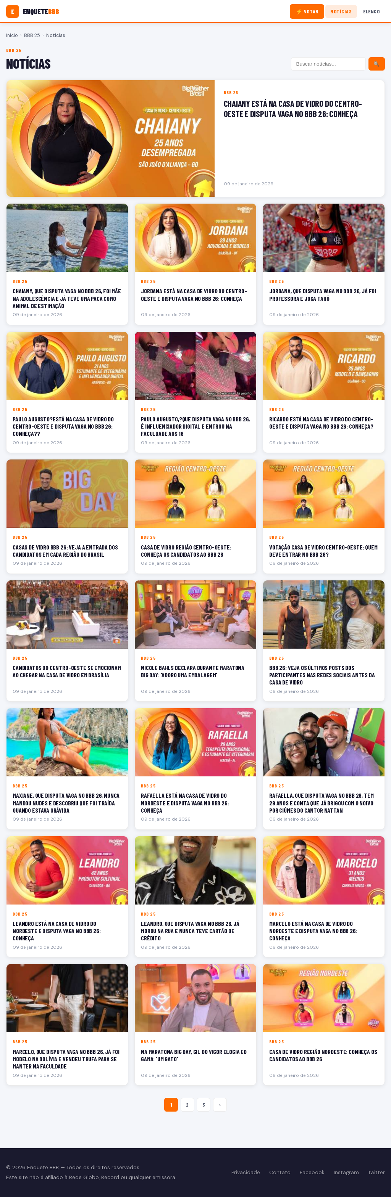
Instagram (346, 1172)
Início (12, 35)
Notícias (341, 11)
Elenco (371, 11)
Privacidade (245, 1172)
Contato (280, 1172)
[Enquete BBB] (32, 11)
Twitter (376, 1172)
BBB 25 (32, 35)
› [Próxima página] (220, 1104)
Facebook (312, 1172)
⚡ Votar (307, 11)
